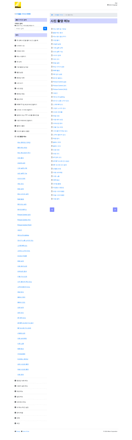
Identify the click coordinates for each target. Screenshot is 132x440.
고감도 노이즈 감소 (23, 251)
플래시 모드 (21, 302)
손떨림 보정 (21, 333)
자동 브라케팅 (22, 338)
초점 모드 (20, 313)
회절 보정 (20, 261)
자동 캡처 (20, 374)
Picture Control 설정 (24, 215)
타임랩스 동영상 (22, 359)
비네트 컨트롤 (22, 256)
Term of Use (26, 431)
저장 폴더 (20, 158)
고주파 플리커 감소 (23, 287)
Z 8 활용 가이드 (59, 15)
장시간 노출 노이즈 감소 (25, 240)
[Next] (115, 209)
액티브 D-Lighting (23, 235)
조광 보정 (20, 307)
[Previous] (52, 209)
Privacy (18, 431)
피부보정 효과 (22, 271)
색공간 (19, 230)
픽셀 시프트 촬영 (23, 369)
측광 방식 (20, 292)
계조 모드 (20, 184)
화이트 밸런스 (22, 209)
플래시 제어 (21, 297)
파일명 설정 (21, 163)
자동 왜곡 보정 (22, 266)
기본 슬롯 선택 (22, 168)
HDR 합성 (20, 349)
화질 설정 (20, 189)
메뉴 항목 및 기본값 (23, 142)
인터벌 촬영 (21, 354)
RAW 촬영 (20, 199)
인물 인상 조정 (22, 276)
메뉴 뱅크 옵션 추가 (23, 153)
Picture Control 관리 (24, 220)
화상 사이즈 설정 (23, 194)
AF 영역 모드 (21, 318)
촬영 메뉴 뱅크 (22, 147)
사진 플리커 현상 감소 (24, 282)
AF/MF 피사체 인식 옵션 (25, 323)
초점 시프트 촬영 (23, 364)
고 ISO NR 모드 (22, 245)
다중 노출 (20, 343)
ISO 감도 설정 (21, 204)
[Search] (28, 28)
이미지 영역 (21, 178)
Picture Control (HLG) (24, 225)
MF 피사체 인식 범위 (24, 328)
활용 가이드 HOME (23, 14)
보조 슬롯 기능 (22, 173)
